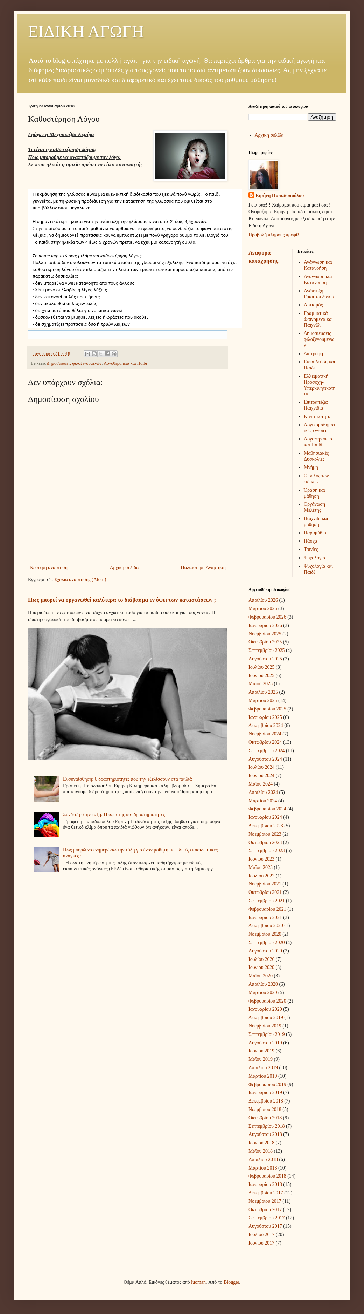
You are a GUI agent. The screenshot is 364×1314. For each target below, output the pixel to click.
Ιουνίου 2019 (261, 1050)
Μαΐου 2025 (260, 683)
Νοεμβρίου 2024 (264, 733)
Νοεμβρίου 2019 (264, 1026)
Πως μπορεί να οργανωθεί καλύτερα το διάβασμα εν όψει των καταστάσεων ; (122, 600)
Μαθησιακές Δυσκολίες (316, 456)
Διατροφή (313, 353)
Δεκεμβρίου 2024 (265, 725)
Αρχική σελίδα (124, 567)
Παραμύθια (315, 532)
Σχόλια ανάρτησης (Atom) (80, 579)
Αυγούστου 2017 (265, 1226)
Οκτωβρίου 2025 (265, 642)
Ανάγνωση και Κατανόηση (318, 279)
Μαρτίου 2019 (262, 1076)
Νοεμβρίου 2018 (264, 1109)
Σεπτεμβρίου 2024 (266, 750)
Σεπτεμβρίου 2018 (266, 1126)
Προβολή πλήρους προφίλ (274, 234)
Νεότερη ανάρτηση (49, 567)
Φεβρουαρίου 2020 (267, 1001)
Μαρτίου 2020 (262, 992)
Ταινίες (311, 549)
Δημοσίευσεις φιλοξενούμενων (74, 363)
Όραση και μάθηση (314, 493)
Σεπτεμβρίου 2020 (266, 942)
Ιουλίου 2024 (261, 767)
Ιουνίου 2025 (261, 675)
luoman (198, 1282)
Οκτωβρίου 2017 (265, 1209)
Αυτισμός (313, 305)
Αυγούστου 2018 (265, 1134)
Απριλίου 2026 (263, 600)
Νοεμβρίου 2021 (264, 884)
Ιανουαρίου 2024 (265, 817)
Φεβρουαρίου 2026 (267, 617)
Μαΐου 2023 (260, 867)
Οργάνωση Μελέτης (314, 507)
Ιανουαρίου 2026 (265, 625)
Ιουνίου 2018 (261, 1142)
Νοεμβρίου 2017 (264, 1201)
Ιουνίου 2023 (261, 859)
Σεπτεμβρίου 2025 (266, 650)
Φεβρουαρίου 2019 (267, 1084)
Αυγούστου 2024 (265, 759)
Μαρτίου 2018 (262, 1168)
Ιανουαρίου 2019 (265, 1092)
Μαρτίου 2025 (262, 700)
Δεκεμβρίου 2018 (265, 1101)
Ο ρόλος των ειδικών (316, 478)
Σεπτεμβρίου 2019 (266, 1034)
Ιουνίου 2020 (261, 967)
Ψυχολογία (314, 557)
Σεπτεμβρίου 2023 (266, 850)
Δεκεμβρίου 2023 (265, 825)
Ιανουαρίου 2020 (265, 1009)
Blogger (231, 1282)
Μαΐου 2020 (260, 975)
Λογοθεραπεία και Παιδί (125, 363)
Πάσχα (310, 541)
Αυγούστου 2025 (265, 658)
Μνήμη (311, 467)
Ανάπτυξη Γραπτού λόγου (319, 293)
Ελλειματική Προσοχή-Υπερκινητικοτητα (320, 384)
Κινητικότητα (317, 416)
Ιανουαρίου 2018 (265, 1184)
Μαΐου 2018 (260, 1151)
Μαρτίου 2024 (262, 800)
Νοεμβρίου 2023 (264, 834)
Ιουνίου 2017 (261, 1243)
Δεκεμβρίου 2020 (265, 925)
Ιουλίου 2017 (261, 1234)
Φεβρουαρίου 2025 (267, 709)
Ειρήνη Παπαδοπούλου (279, 195)
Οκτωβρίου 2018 (265, 1117)
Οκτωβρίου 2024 (265, 742)
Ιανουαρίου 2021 (265, 917)
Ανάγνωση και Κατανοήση (318, 265)
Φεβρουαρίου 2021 (267, 909)
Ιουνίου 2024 (261, 775)
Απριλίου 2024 (263, 792)
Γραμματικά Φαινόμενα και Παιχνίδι (318, 319)
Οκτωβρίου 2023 (265, 842)
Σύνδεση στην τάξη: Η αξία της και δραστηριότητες (114, 814)
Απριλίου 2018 (263, 1159)
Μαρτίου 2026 (262, 608)
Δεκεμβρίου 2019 (265, 1017)
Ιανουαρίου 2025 (265, 717)
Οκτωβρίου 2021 (265, 892)
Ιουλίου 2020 (261, 959)
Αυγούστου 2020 (265, 951)
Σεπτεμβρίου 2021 (266, 900)
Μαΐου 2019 (260, 1059)
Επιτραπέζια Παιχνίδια (316, 405)
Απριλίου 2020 (263, 984)
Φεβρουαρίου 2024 (267, 808)
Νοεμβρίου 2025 (264, 633)
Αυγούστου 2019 (265, 1042)
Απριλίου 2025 (263, 692)
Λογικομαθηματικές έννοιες (319, 427)
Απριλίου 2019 (263, 1067)
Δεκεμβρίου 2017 (265, 1192)
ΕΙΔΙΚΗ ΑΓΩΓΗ (86, 31)
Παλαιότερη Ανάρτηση (203, 567)
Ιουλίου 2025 (261, 667)
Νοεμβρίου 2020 (264, 934)
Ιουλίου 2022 (261, 875)
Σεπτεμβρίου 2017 (266, 1217)
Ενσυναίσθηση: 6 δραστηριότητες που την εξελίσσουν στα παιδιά (127, 779)
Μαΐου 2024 (260, 784)
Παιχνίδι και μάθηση (316, 521)
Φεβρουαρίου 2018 (267, 1176)
